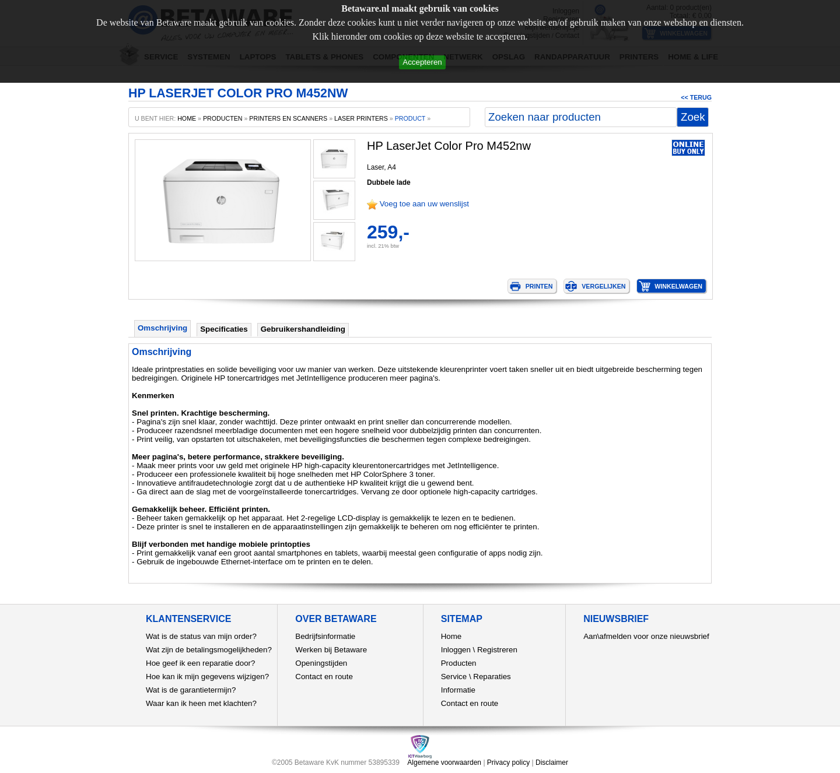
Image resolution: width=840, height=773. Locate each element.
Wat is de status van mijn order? (201, 636)
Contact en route (324, 676)
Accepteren (422, 62)
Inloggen (456, 649)
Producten (459, 663)
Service (454, 676)
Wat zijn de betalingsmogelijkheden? (209, 649)
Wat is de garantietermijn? (191, 690)
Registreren (497, 649)
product (410, 118)
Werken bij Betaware (331, 649)
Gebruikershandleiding (303, 329)
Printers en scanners (288, 118)
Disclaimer (552, 762)
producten (223, 118)
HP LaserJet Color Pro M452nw (449, 145)
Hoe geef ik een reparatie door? (200, 663)
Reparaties (491, 676)
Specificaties (224, 329)
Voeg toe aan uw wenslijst (424, 203)
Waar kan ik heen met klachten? (201, 703)
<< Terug (696, 97)
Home (451, 636)
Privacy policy (508, 762)
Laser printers (361, 118)
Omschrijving (162, 328)
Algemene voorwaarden (444, 762)
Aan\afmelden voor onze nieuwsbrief (646, 636)
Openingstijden (321, 663)
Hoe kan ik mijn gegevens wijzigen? (207, 676)
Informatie (458, 690)
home (186, 118)
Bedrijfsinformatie (325, 636)
